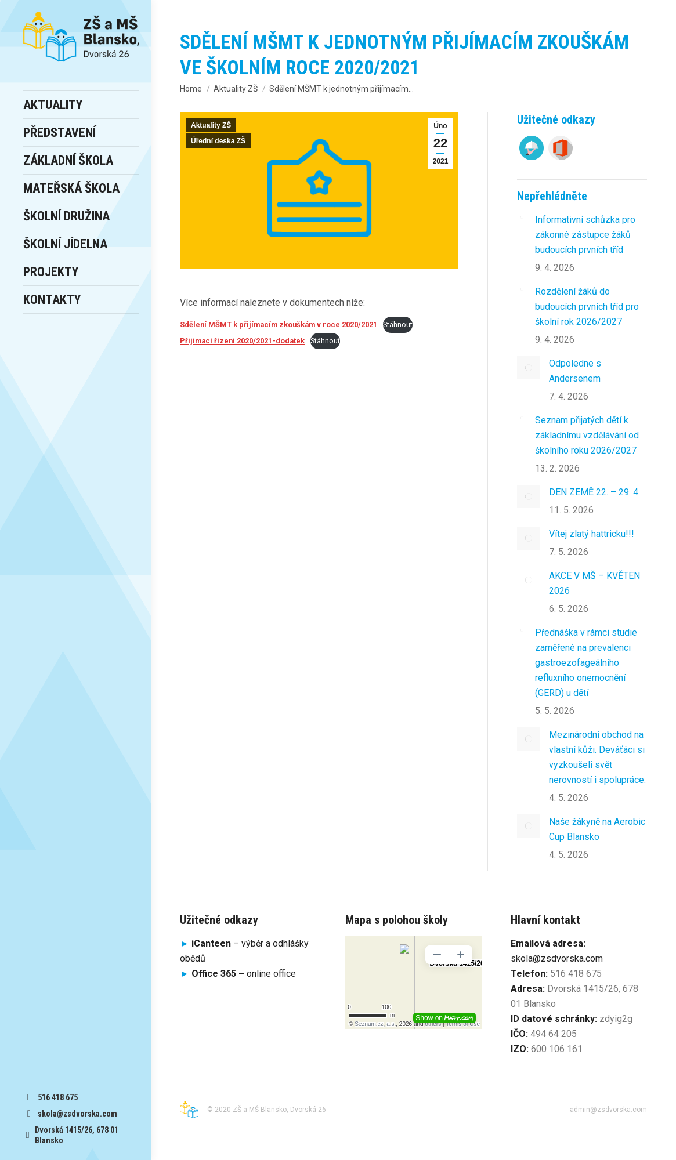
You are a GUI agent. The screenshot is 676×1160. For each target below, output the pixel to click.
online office (243, 973)
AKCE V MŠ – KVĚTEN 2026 (594, 583)
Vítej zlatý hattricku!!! (591, 533)
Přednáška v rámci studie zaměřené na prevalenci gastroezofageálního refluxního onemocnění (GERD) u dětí (586, 662)
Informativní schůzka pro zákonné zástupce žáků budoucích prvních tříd (585, 234)
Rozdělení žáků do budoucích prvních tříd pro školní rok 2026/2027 (587, 306)
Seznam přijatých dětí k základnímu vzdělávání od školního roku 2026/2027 (587, 435)
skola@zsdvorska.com (557, 958)
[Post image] (521, 217)
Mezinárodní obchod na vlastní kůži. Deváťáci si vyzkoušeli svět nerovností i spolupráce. (597, 757)
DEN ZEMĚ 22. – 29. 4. (594, 492)
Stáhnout (398, 324)
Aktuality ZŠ (211, 125)
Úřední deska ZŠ (218, 141)
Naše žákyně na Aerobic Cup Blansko (597, 829)
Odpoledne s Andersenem (575, 371)
